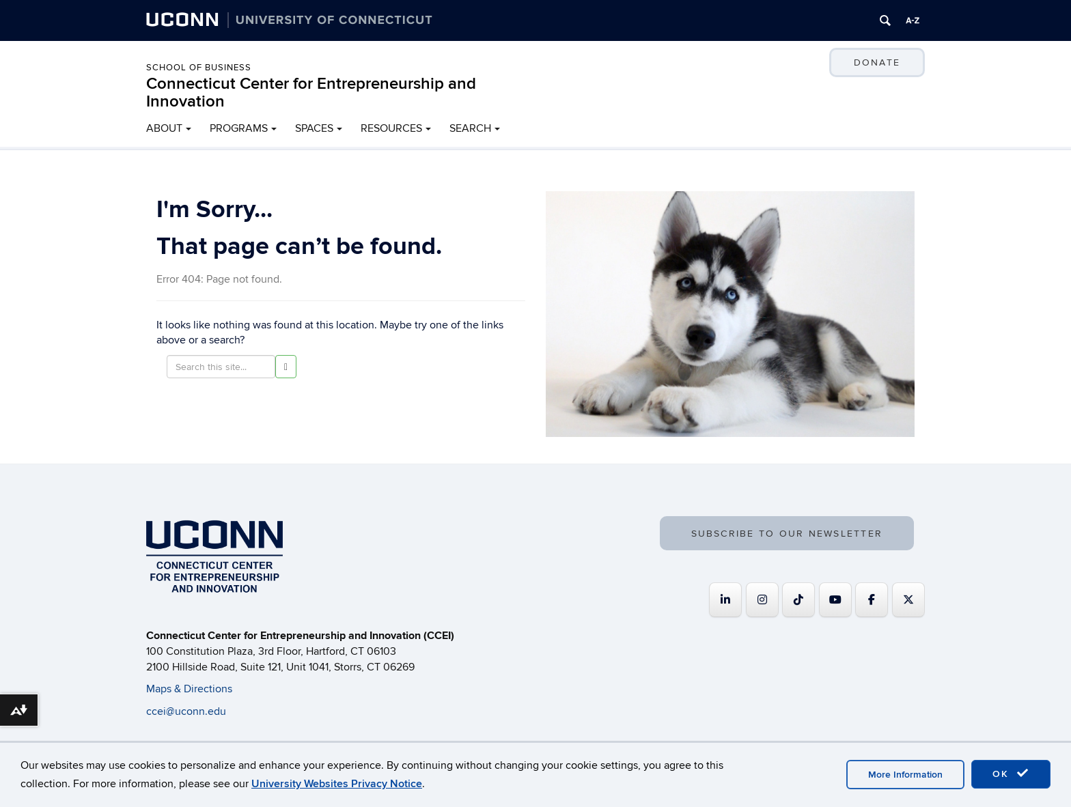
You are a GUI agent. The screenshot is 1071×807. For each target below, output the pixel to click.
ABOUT (164, 128)
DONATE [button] (877, 62)
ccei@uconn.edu (186, 711)
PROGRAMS (239, 128)
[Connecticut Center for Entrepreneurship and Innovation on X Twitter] (908, 599)
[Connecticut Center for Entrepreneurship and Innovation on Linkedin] (725, 599)
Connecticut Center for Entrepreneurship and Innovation (311, 92)
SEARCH (470, 128)
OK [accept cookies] (1010, 773)
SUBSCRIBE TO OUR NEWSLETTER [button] (786, 533)
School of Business (198, 67)
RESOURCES (391, 128)
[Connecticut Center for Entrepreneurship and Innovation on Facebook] (871, 599)
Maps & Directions (189, 689)
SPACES (314, 128)
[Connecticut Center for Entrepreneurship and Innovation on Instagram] (762, 599)
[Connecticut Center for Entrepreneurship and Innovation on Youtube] (835, 599)
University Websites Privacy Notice (336, 784)
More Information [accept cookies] (905, 774)
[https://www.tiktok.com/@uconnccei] (798, 599)
